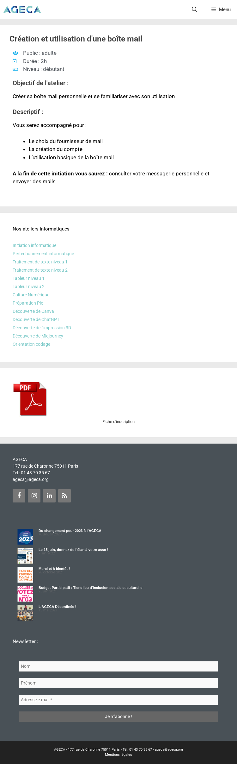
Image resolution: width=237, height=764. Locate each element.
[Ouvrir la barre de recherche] (194, 9)
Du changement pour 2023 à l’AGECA (70, 531)
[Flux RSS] (64, 495)
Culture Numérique (31, 294)
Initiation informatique (34, 245)
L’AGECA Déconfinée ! (57, 607)
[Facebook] (19, 495)
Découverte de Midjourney (38, 335)
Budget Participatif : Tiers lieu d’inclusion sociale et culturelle (91, 588)
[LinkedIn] (49, 495)
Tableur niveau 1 (29, 278)
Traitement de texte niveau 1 (40, 261)
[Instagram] (34, 495)
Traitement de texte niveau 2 (40, 270)
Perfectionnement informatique (43, 253)
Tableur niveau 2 (29, 286)
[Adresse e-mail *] (118, 700)
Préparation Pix (28, 303)
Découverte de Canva (33, 311)
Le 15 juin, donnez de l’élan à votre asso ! (73, 550)
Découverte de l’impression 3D (42, 327)
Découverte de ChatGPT (36, 319)
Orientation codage (31, 344)
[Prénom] (118, 683)
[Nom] (118, 666)
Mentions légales (118, 755)
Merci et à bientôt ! (54, 569)
